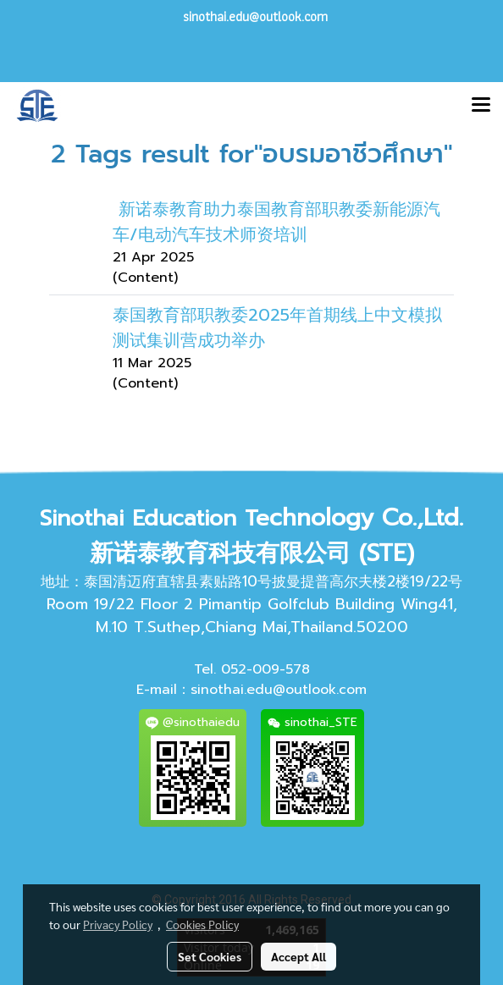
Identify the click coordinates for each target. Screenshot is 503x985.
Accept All (298, 956)
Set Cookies (209, 956)
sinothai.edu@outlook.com (279, 690)
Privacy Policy (117, 924)
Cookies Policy (202, 924)
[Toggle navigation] (481, 105)
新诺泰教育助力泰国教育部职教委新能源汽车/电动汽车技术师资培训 (276, 221)
